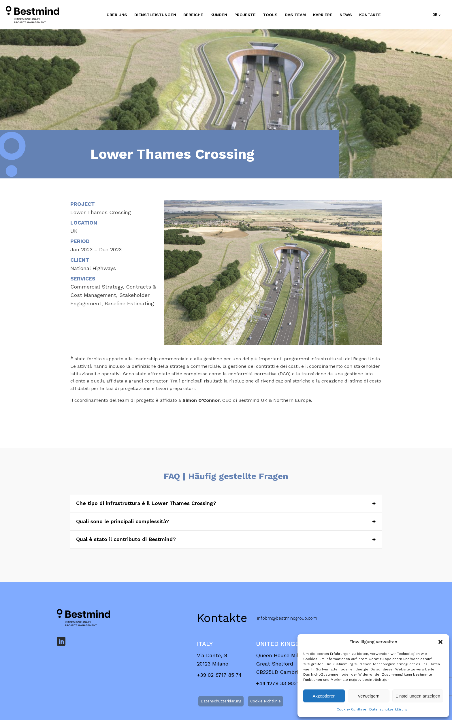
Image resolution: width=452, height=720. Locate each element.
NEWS (346, 14)
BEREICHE (193, 14)
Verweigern (368, 695)
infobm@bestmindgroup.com (287, 588)
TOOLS (270, 14)
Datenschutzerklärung (388, 709)
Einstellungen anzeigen (418, 695)
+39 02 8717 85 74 (219, 645)
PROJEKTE (245, 14)
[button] (440, 642)
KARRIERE (322, 14)
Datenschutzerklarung (221, 671)
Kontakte (370, 14)
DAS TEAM (295, 14)
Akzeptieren (324, 695)
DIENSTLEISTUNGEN (155, 14)
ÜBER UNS (117, 14)
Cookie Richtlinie (265, 671)
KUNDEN (218, 14)
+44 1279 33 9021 (277, 653)
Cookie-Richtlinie (351, 709)
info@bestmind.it (275, 709)
